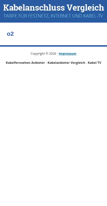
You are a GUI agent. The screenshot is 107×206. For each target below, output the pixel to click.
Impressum (67, 53)
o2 (10, 33)
